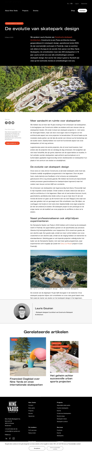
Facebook (10, 438)
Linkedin (6, 438)
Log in (77, 3)
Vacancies (84, 3)
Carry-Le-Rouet (66, 244)
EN (71, 3)
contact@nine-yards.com (12, 431)
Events (59, 410)
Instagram (13, 438)
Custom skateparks (62, 408)
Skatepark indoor (62, 419)
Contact (30, 405)
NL (68, 3)
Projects (30, 410)
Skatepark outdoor (62, 421)
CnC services (32, 430)
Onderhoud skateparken (64, 413)
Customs (59, 430)
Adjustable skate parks (63, 405)
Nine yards (31, 408)
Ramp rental (32, 433)
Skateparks (60, 435)
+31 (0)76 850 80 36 (11, 429)
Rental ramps (61, 416)
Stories (30, 413)
